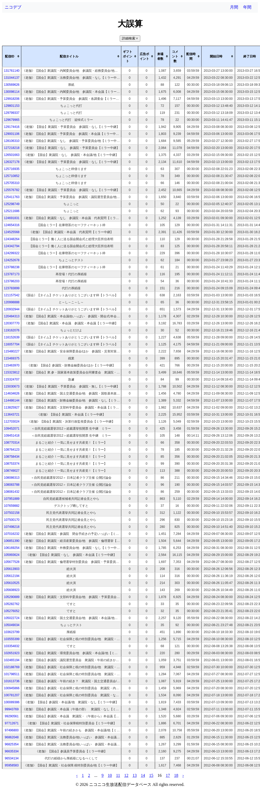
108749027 (11, 470)
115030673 (11, 386)
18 (176, 775)
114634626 (11, 393)
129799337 (11, 113)
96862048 (11, 737)
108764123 (11, 449)
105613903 (11, 569)
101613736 (11, 681)
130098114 (11, 92)
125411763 (11, 197)
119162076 (11, 330)
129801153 (11, 106)
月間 (234, 7)
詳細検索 (130, 38)
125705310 (11, 183)
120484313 (11, 316)
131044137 (11, 78)
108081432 (11, 492)
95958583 (11, 765)
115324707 (11, 379)
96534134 (11, 758)
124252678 (11, 260)
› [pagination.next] (183, 775)
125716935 (11, 169)
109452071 (11, 428)
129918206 (11, 99)
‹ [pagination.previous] (76, 775)
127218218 (11, 148)
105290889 (11, 597)
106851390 (11, 541)
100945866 (11, 688)
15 (151, 775)
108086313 (11, 477)
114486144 (11, 400)
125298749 (11, 204)
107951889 (11, 499)
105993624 (11, 555)
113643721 (11, 414)
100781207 (11, 695)
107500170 (11, 520)
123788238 (11, 267)
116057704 (11, 344)
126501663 (11, 155)
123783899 (11, 288)
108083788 (11, 485)
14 (143, 775)
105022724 (11, 618)
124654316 (11, 225)
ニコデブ (13, 7)
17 (168, 775)
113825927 (11, 407)
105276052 (11, 611)
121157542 (11, 295)
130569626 (11, 85)
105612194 (11, 576)
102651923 (11, 653)
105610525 (11, 583)
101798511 (11, 674)
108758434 (11, 456)
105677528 (11, 562)
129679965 (11, 120)
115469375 (11, 358)
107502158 (11, 513)
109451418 (11, 435)
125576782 (11, 190)
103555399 (11, 639)
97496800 (11, 730)
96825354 (11, 744)
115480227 (11, 351)
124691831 (11, 218)
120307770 (11, 323)
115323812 (11, 372)
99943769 (11, 709)
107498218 (11, 527)
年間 (247, 7)
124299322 (11, 253)
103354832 (11, 646)
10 (110, 775)
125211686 (11, 211)
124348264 (11, 239)
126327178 (11, 162)
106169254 (11, 548)
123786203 (11, 281)
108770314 (11, 442)
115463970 (11, 365)
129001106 (11, 134)
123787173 (11, 274)
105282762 (11, 604)
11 (118, 775)
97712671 (11, 723)
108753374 (11, 463)
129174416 (11, 127)
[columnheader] (11, 56)
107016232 (11, 534)
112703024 (11, 421)
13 (134, 775)
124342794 (11, 246)
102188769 (11, 667)
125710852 (11, 176)
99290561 (11, 716)
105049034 (11, 625)
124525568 (11, 232)
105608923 (11, 590)
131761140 (11, 71)
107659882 (11, 506)
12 (126, 775)
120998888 (11, 302)
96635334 (11, 751)
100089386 (11, 702)
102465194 (11, 660)
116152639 (11, 337)
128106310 (11, 141)
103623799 (11, 632)
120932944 (11, 309)
